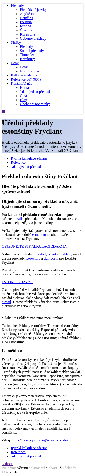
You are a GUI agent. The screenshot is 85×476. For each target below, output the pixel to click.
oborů (53, 468)
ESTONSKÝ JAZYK (17, 282)
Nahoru (7, 464)
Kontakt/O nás (21, 83)
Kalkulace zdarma (24, 75)
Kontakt (26, 87)
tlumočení (51, 258)
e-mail (17, 219)
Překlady (17, 6)
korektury (33, 258)
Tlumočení (28, 55)
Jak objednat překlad (35, 92)
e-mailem (39, 235)
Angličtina (27, 14)
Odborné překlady (33, 38)
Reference (26, 79)
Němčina (26, 18)
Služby (16, 42)
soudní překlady (60, 254)
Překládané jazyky (33, 10)
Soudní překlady (32, 51)
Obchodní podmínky (35, 104)
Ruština (25, 26)
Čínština (26, 30)
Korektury (27, 59)
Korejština (27, 34)
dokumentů (37, 468)
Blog (23, 100)
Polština (26, 22)
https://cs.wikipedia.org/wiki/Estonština (40, 440)
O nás (24, 96)
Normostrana (29, 71)
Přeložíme (9, 468)
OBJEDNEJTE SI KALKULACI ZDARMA (34, 246)
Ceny (15, 63)
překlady (41, 254)
